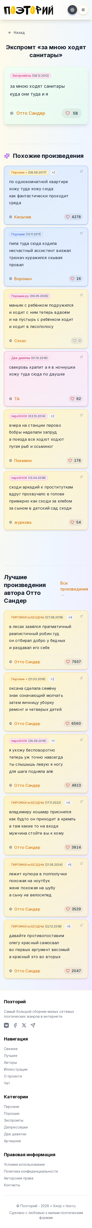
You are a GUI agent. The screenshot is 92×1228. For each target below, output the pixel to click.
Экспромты (13, 1120)
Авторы (10, 1062)
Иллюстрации (15, 1069)
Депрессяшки (16, 1127)
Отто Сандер (30, 113)
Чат (7, 1083)
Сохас (20, 340)
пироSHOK (28, 416)
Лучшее (10, 1055)
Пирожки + (28, 172)
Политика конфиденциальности (31, 1171)
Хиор (57, 1206)
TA (17, 398)
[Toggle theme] (72, 10)
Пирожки (11, 1106)
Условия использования (24, 1164)
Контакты (12, 1185)
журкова (22, 522)
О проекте (13, 1076)
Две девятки (29, 358)
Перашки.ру (29, 296)
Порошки (26, 234)
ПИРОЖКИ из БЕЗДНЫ (37, 617)
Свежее (11, 1049)
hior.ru (71, 1206)
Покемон (23, 460)
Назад (16, 32)
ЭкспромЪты (30, 75)
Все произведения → (74, 589)
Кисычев (22, 216)
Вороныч (23, 278)
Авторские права (18, 1178)
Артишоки (12, 1141)
